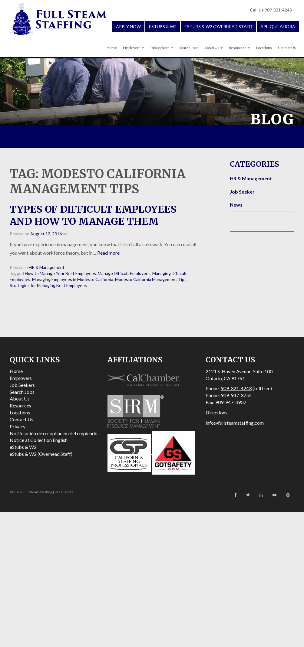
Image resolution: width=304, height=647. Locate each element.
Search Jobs (188, 47)
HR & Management (46, 267)
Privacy (17, 426)
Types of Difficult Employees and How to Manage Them (93, 215)
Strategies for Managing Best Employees (48, 285)
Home (112, 47)
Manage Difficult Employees (124, 273)
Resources (239, 47)
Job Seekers (161, 47)
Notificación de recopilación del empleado (53, 433)
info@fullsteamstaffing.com (235, 423)
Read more (108, 253)
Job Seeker (242, 191)
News (236, 204)
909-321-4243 (271, 9)
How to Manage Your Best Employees (60, 273)
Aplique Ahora (277, 26)
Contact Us (287, 47)
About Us (213, 47)
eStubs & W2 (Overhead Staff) (218, 26)
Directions (216, 412)
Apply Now (128, 26)
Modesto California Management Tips (151, 279)
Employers (133, 47)
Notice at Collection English (39, 440)
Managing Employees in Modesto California (72, 279)
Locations (264, 47)
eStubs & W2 (163, 26)
